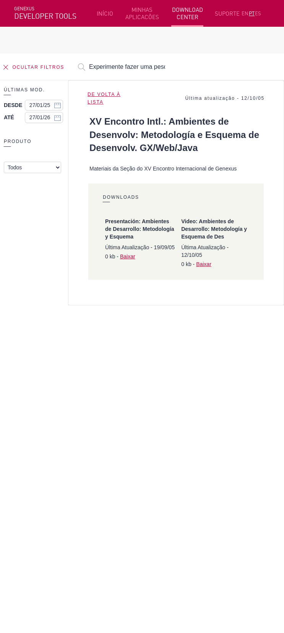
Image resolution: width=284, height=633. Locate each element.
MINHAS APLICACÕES (142, 13)
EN (245, 13)
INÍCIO (105, 13)
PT (252, 13)
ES (258, 13)
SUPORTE (227, 13)
